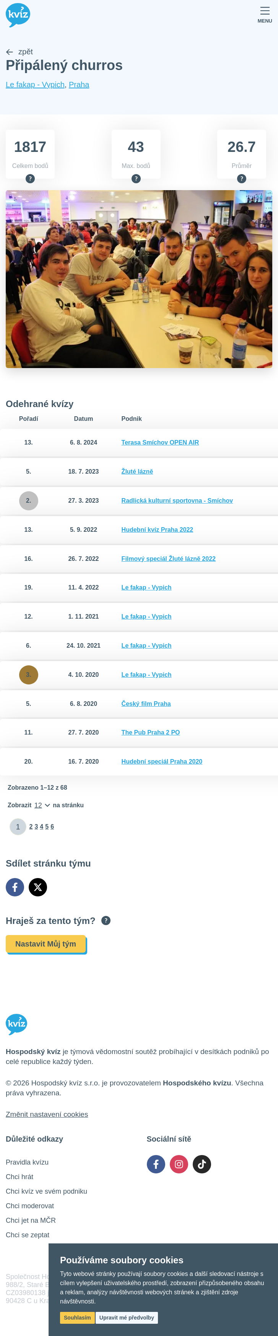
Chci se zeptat (27, 1235)
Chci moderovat (30, 1206)
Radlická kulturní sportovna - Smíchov (177, 501)
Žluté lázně (137, 472)
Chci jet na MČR (31, 1221)
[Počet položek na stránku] (46, 806)
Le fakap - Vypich (35, 85)
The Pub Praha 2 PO (151, 733)
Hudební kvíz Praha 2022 (157, 529)
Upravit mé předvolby (126, 1318)
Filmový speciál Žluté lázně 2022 (169, 559)
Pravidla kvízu (27, 1163)
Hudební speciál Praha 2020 (162, 762)
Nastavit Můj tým (45, 944)
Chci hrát (19, 1177)
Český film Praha (146, 704)
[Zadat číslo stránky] (18, 827)
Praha (79, 85)
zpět (19, 52)
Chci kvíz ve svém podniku (46, 1192)
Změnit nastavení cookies (47, 1115)
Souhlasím (77, 1318)
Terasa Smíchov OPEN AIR (160, 443)
